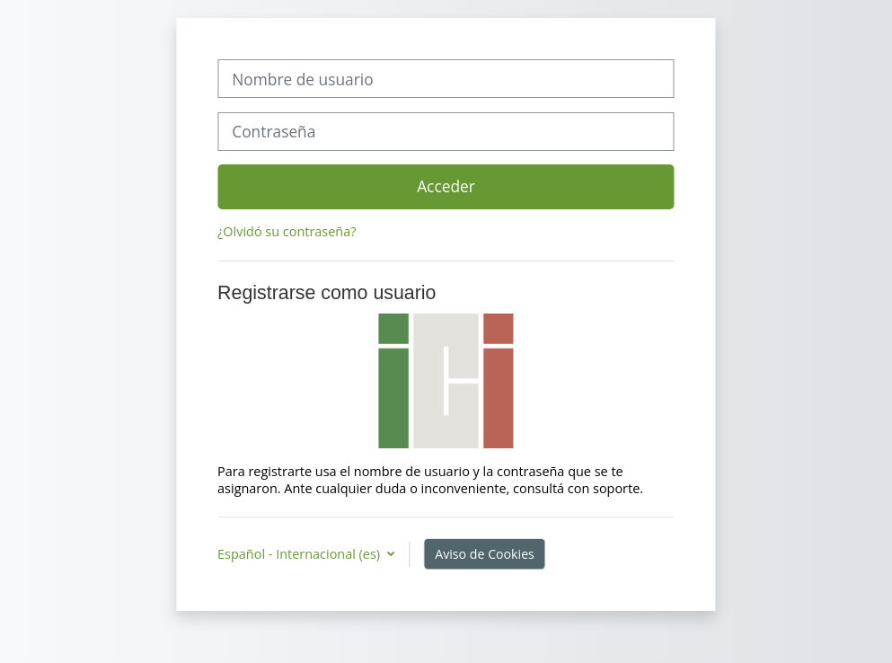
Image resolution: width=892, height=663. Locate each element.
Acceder (446, 186)
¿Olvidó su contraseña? (286, 231)
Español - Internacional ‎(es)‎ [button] (300, 553)
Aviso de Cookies (484, 553)
